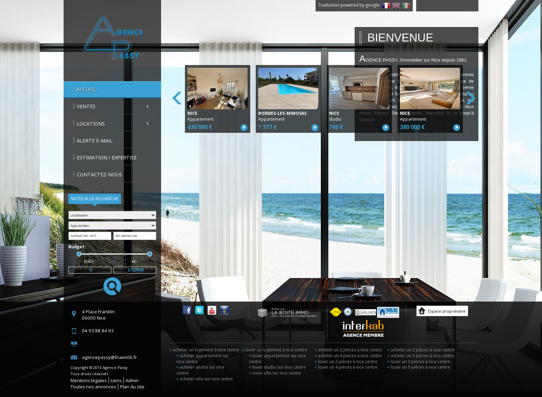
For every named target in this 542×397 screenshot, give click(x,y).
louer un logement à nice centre (274, 350)
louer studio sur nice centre (277, 367)
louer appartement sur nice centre (277, 358)
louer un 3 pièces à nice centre (418, 361)
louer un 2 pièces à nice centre (346, 361)
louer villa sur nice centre (275, 373)
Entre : (90, 261)
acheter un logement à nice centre (204, 350)
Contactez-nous (99, 174)
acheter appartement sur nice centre (202, 358)
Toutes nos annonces (93, 387)
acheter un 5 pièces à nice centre (421, 356)
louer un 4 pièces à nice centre (346, 367)
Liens (116, 380)
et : (135, 261)
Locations (91, 123)
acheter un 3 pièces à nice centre (421, 350)
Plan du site (132, 387)
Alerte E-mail (94, 140)
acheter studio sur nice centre (200, 370)
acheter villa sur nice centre (204, 379)
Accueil (86, 89)
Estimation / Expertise (107, 157)
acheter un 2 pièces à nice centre (348, 350)
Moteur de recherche (94, 199)
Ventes (86, 106)
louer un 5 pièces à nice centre (418, 367)
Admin (132, 380)
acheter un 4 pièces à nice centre (348, 356)
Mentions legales (89, 380)
